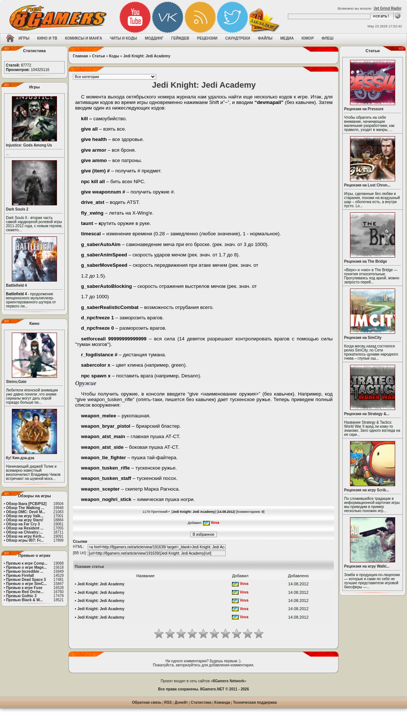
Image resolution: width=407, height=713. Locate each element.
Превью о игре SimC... (26, 584)
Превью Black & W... (24, 600)
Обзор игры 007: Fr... (25, 540)
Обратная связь (146, 702)
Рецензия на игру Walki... (367, 566)
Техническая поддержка (255, 702)
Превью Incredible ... (24, 571)
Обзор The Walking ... (25, 508)
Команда (222, 702)
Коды (114, 56)
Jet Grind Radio (387, 8)
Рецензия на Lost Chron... (367, 185)
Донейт (181, 702)
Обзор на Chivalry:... (24, 532)
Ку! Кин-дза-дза (20, 458)
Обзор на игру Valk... (24, 516)
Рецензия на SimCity (362, 338)
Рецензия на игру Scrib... (366, 490)
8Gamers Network (228, 681)
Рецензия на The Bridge (365, 261)
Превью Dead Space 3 (26, 580)
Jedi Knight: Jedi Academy (146, 56)
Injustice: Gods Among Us (29, 145)
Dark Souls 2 (17, 209)
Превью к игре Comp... (26, 563)
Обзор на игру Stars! (24, 520)
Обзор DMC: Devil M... (25, 512)
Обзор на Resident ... (24, 528)
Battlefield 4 (16, 285)
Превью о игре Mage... (26, 567)
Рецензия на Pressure (364, 109)
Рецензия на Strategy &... (366, 414)
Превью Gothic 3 (21, 596)
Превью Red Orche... (24, 592)
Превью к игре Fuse (24, 588)
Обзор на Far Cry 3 (23, 524)
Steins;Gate (16, 382)
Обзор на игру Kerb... (25, 536)
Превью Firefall (20, 576)
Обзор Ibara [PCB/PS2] (26, 504)
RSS (168, 702)
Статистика (201, 702)
